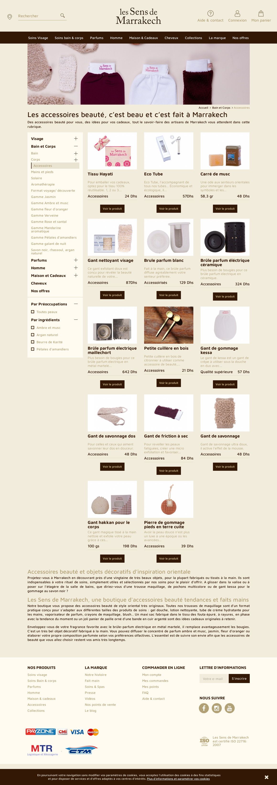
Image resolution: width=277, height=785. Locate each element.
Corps (35, 159)
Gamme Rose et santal (49, 221)
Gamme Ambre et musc (49, 203)
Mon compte (151, 675)
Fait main (92, 680)
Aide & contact (153, 698)
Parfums (39, 260)
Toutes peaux (47, 312)
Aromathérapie (43, 184)
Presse (90, 692)
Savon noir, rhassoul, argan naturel (52, 251)
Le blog (90, 710)
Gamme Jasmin (43, 197)
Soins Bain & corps (41, 680)
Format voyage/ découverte (53, 190)
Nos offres (40, 291)
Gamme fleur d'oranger (49, 209)
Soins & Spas (95, 686)
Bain (34, 153)
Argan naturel (47, 334)
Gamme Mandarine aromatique (46, 229)
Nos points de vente (100, 704)
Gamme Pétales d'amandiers (54, 237)
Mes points (150, 686)
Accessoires (42, 165)
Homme (38, 268)
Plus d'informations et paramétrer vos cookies (178, 778)
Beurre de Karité (50, 342)
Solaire (36, 178)
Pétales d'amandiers (53, 349)
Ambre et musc (48, 327)
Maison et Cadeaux (48, 275)
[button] (217, 38)
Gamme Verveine (44, 215)
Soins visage (37, 675)
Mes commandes (155, 680)
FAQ (145, 692)
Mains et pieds (42, 172)
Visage (37, 138)
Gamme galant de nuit (48, 243)
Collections (36, 710)
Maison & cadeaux (41, 698)
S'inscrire (239, 678)
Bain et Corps (43, 146)
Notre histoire (96, 675)
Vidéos (90, 698)
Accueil (204, 107)
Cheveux (39, 283)
